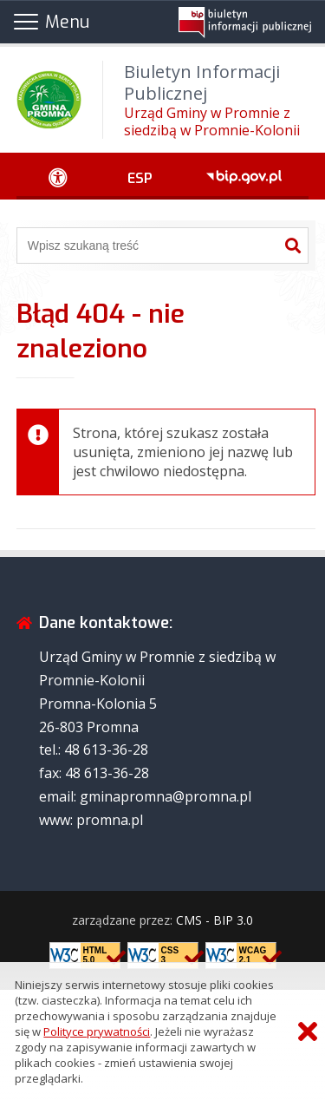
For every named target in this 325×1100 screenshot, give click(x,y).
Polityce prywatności (96, 1031)
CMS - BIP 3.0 (214, 920)
